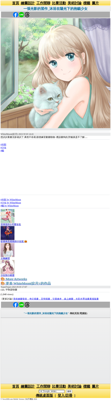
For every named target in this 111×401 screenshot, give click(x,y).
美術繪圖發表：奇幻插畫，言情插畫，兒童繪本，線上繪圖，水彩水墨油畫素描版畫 (56, 299)
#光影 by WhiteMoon (11, 199)
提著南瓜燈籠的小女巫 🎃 (14, 241)
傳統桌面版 (44, 395)
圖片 (95, 3)
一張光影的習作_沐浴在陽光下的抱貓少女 (55, 9)
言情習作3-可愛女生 (11, 224)
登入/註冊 (65, 395)
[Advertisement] (55, 173)
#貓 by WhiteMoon (10, 205)
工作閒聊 (43, 3)
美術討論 (75, 3)
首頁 (15, 3)
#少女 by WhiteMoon (11, 202)
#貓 (2, 150)
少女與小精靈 (7, 275)
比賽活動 (59, 3)
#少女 (3, 147)
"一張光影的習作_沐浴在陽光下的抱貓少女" (46, 313)
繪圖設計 (28, 3)
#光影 (3, 144)
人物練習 (5, 258)
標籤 (86, 3)
